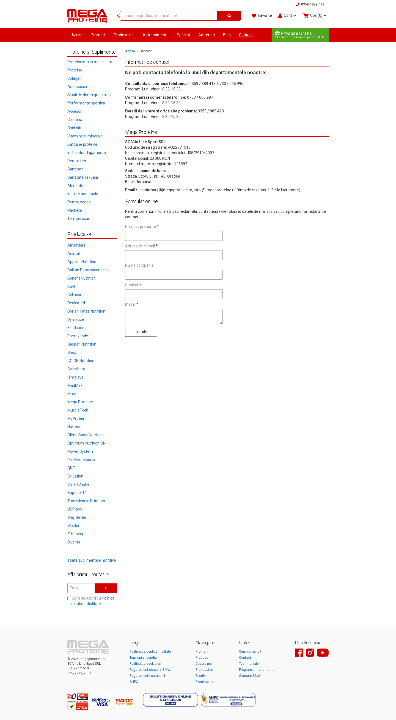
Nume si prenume (142, 226)
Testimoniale (249, 664)
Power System (80, 451)
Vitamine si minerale (85, 136)
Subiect (133, 285)
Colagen (74, 78)
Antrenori (206, 35)
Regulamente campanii (147, 676)
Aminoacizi (77, 86)
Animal (73, 253)
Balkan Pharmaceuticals (88, 270)
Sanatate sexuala (82, 177)
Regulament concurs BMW (150, 670)
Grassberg (76, 369)
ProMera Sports (81, 459)
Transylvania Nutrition (86, 501)
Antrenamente (156, 35)
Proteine (74, 70)
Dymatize (75, 319)
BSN (71, 286)
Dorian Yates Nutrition (86, 311)
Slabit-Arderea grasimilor (89, 95)
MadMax (74, 385)
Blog (227, 35)
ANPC (134, 682)
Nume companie (139, 265)
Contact (246, 35)
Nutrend (74, 426)
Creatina (74, 119)
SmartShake (78, 484)
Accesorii (75, 111)
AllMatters (76, 245)
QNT (71, 468)
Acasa (77, 35)
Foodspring (77, 327)
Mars (71, 393)
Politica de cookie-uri (145, 664)
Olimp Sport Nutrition (85, 435)
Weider (73, 525)
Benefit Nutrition (81, 278)
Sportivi (183, 35)
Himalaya (75, 377)
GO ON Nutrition (80, 360)
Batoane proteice (82, 144)
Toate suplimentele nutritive (91, 560)
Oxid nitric (75, 128)
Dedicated (76, 303)
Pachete (74, 210)
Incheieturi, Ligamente (86, 152)
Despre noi (204, 664)
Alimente (75, 185)
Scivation (75, 476)
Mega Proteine (80, 402)
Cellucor (74, 295)
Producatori (204, 670)
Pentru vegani (79, 202)
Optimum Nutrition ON (86, 443)
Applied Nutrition (81, 262)
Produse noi (124, 35)
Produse (202, 658)
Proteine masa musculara (89, 62)
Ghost (72, 352)
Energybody (77, 336)
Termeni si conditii (144, 658)
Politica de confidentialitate (150, 651)
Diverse (73, 542)
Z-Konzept (76, 534)
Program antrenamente (256, 670)
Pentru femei (78, 161)
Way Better (77, 517)
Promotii (98, 35)
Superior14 (77, 492)
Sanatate (75, 169)
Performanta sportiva (86, 103)
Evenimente (205, 682)
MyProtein (76, 418)
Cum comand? (250, 651)
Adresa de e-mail (141, 246)
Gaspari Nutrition (81, 344)
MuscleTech (77, 410)
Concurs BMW (250, 676)
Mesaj (131, 304)
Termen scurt (79, 218)
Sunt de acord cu (90, 601)
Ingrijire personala (82, 194)
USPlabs (74, 509)
